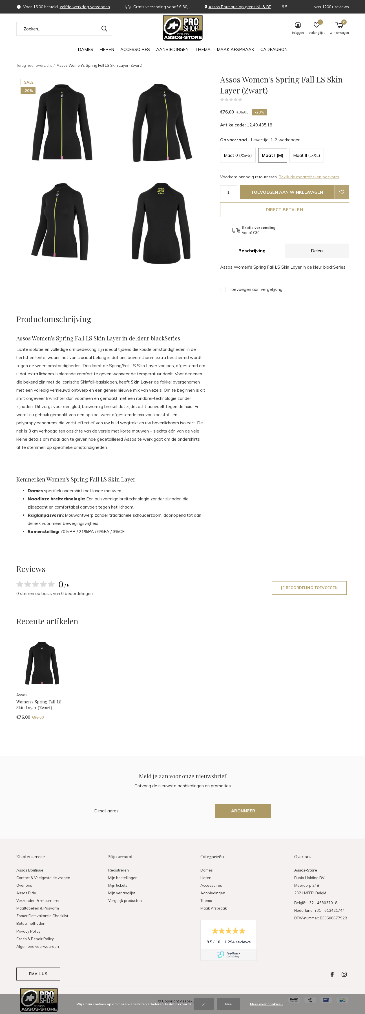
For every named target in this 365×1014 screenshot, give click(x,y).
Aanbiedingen (172, 49)
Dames (85, 49)
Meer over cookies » (266, 1004)
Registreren (118, 870)
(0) (246, 99)
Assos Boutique (29, 870)
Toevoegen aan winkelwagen (287, 192)
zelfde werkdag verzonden (85, 6)
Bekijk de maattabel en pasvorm (309, 176)
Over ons (24, 885)
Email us (38, 973)
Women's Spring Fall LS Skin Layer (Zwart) (38, 704)
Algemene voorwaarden (37, 946)
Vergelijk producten (125, 900)
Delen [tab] (317, 250)
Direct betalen (284, 209)
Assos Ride (26, 893)
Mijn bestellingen (123, 877)
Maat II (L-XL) (306, 155)
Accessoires (135, 49)
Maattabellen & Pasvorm (37, 908)
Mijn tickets (117, 885)
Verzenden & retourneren (38, 900)
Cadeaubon (273, 49)
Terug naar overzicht (34, 65)
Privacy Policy (28, 931)
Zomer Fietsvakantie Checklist (42, 915)
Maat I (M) (272, 155)
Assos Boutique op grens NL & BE (240, 6)
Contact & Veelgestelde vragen (43, 877)
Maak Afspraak (235, 49)
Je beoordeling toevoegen (309, 587)
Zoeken (104, 29)
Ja (203, 1004)
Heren (106, 49)
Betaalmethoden (30, 923)
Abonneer (243, 811)
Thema (203, 49)
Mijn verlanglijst (121, 893)
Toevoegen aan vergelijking (255, 289)
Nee (228, 1004)
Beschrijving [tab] (252, 250)
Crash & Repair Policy (35, 939)
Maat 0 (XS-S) (238, 155)
